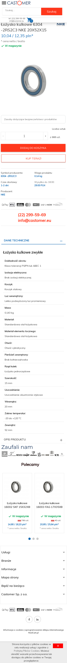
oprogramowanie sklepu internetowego (44, 630)
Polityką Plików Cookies (27, 650)
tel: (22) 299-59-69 (17, 18)
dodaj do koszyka (33, 148)
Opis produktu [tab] (15, 439)
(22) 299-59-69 (32, 214)
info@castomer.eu (16, 21)
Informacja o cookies (13, 630)
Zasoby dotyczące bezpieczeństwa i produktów (30, 119)
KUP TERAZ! (33, 158)
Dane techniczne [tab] (16, 240)
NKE (3, 194)
